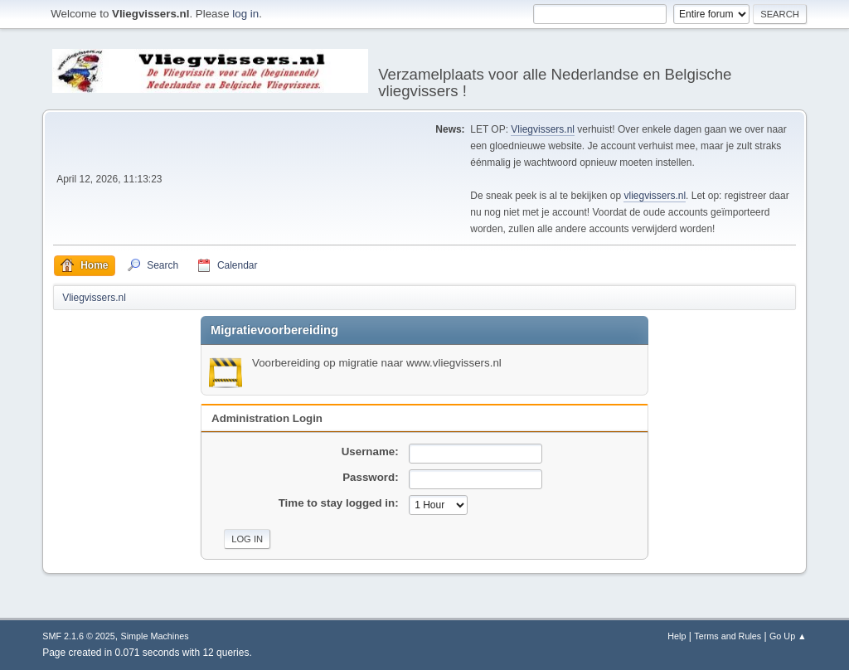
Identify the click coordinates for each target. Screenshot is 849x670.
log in (245, 13)
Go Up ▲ (788, 636)
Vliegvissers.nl (543, 129)
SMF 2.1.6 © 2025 (78, 636)
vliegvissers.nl (654, 195)
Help (676, 636)
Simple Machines (155, 636)
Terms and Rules (727, 636)
